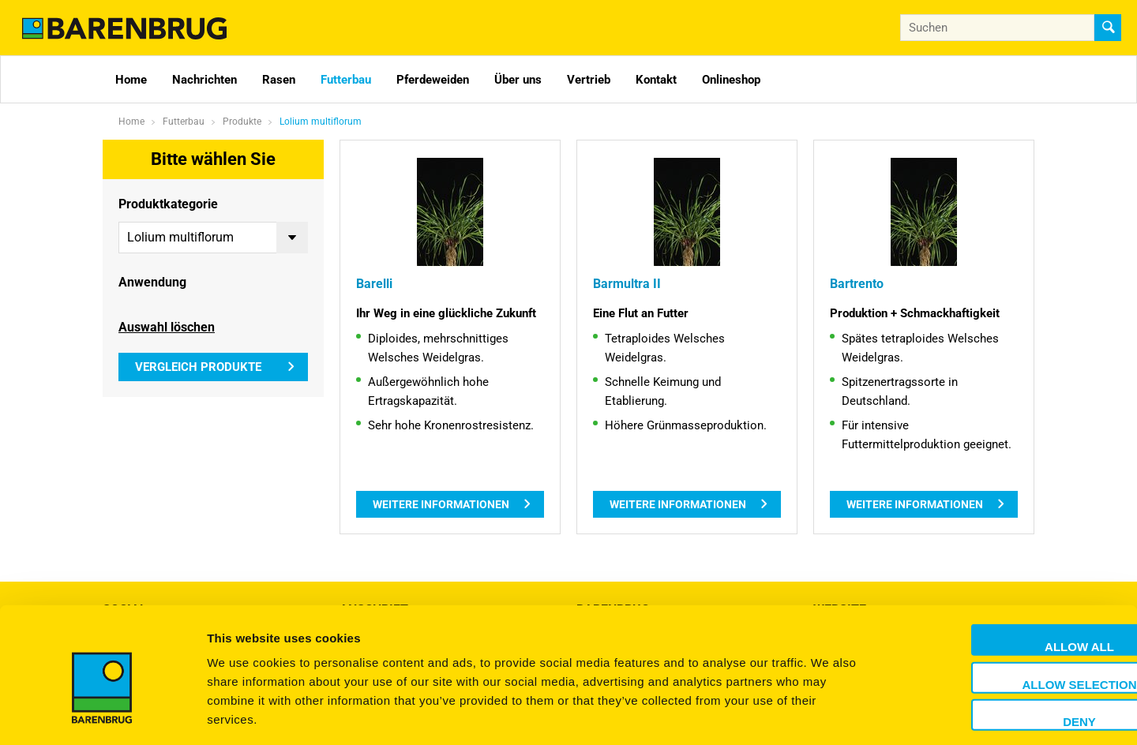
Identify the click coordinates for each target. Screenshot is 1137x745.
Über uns (518, 80)
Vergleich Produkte (198, 365)
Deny (1005, 652)
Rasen (278, 80)
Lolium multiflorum (321, 121)
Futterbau (346, 80)
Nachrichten (204, 80)
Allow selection (1005, 615)
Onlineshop (731, 80)
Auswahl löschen (166, 324)
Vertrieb (588, 80)
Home (131, 80)
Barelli (373, 284)
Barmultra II (624, 284)
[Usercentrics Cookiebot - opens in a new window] (102, 714)
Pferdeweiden (432, 80)
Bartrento (855, 284)
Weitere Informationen (441, 504)
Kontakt (656, 80)
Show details (828, 714)
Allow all (1005, 577)
